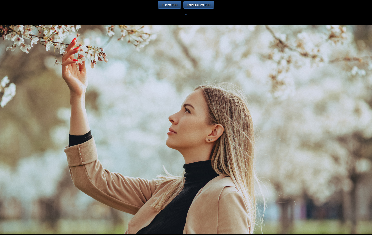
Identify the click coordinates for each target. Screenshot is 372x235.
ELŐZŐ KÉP (170, 5)
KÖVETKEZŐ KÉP (198, 5)
